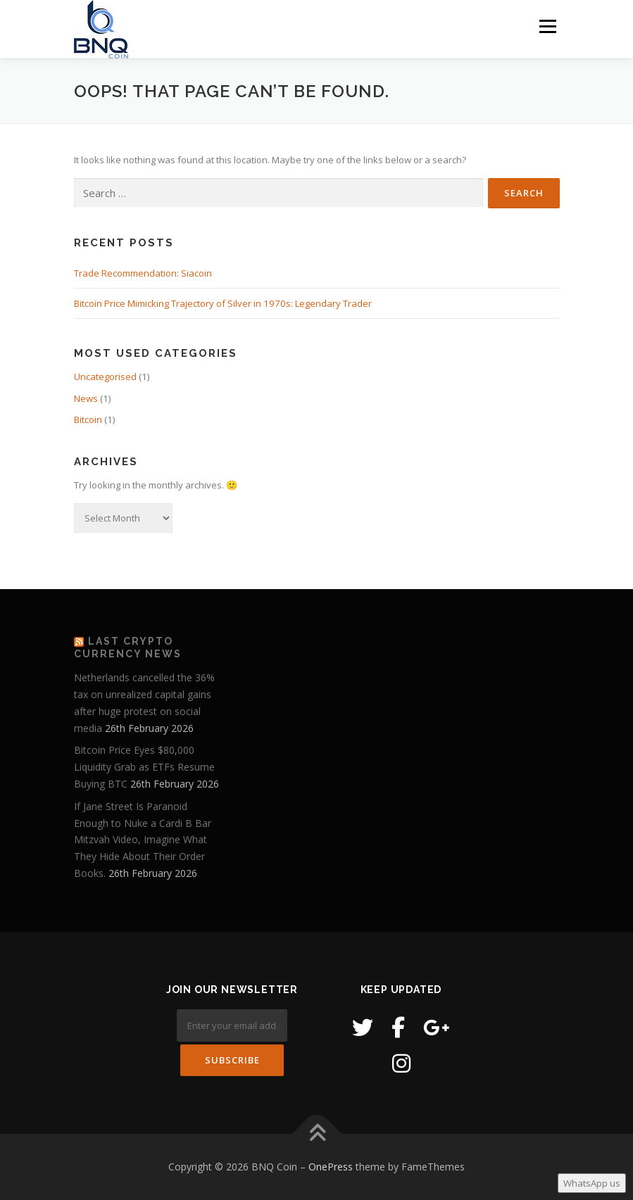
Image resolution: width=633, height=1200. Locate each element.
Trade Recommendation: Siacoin (143, 273)
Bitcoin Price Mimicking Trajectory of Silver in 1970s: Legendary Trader (223, 303)
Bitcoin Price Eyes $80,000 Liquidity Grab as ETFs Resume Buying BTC (144, 766)
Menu (547, 26)
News (86, 398)
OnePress (330, 1166)
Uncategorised (105, 376)
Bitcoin (88, 419)
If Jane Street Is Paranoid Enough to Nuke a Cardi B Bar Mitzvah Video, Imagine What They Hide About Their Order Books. (142, 840)
